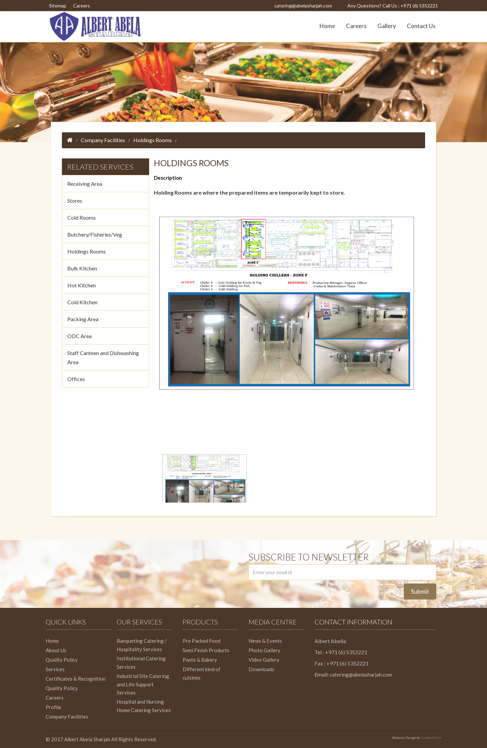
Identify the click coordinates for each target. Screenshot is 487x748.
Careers (81, 5)
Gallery (386, 25)
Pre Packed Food (202, 641)
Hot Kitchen (81, 285)
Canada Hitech (431, 738)
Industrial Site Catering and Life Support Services (143, 684)
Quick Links (66, 622)
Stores (74, 200)
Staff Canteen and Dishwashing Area (103, 357)
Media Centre (273, 622)
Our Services (139, 622)
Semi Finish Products (206, 650)
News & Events (265, 641)
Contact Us (421, 25)
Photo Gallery (264, 650)
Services (55, 669)
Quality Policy (62, 660)
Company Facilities (103, 140)
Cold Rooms (81, 217)
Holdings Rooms (152, 140)
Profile (53, 707)
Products (200, 622)
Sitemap (57, 5)
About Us (56, 650)
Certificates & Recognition (76, 679)
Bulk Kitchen (82, 268)
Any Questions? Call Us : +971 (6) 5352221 (392, 5)
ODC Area (79, 336)
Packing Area (82, 319)
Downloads (261, 669)
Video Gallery (264, 660)
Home (327, 25)
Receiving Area (84, 183)
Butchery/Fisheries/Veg (94, 234)
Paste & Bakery (200, 660)
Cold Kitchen (82, 302)
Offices (76, 379)
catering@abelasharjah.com (303, 5)
